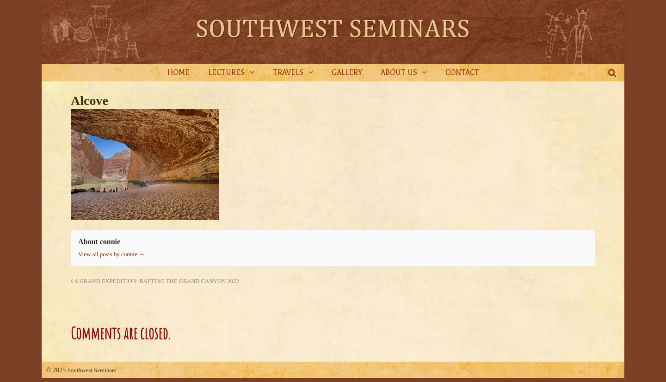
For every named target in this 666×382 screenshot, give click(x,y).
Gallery (347, 72)
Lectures (226, 72)
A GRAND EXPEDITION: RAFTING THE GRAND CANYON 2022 (155, 281)
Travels (288, 72)
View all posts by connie (111, 254)
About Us (399, 72)
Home (178, 72)
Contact (462, 72)
